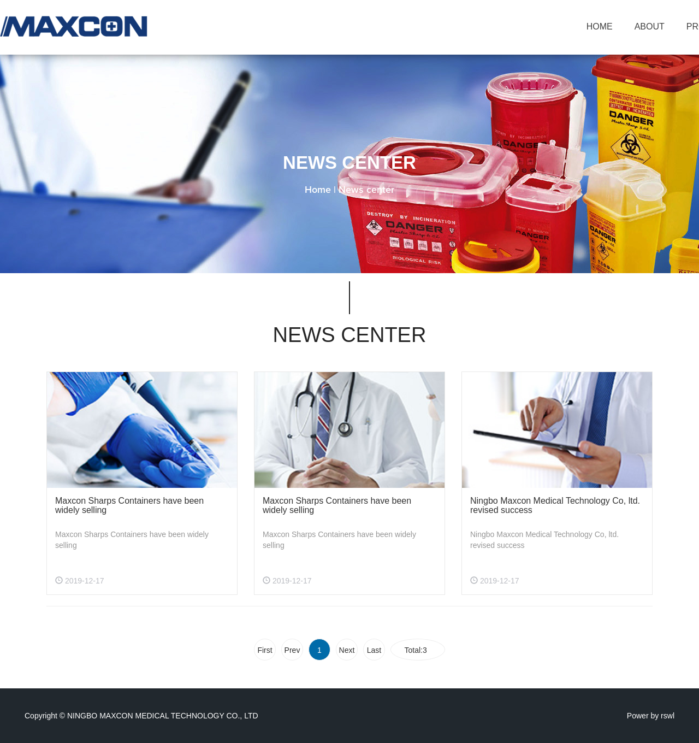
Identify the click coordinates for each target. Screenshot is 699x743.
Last (374, 650)
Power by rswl (650, 715)
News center (366, 190)
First (264, 650)
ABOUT (650, 26)
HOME (600, 26)
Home (318, 190)
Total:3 (417, 650)
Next (347, 650)
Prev (292, 650)
